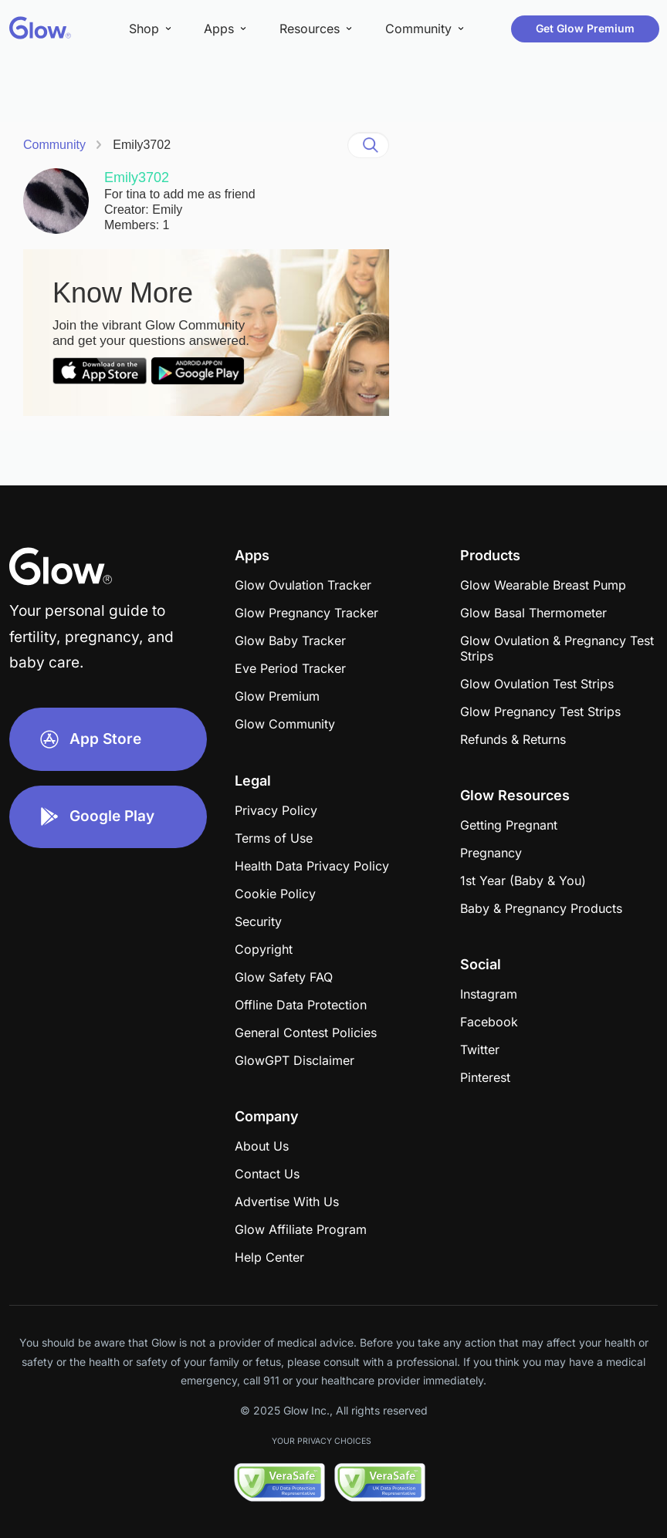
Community (54, 144)
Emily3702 (142, 144)
